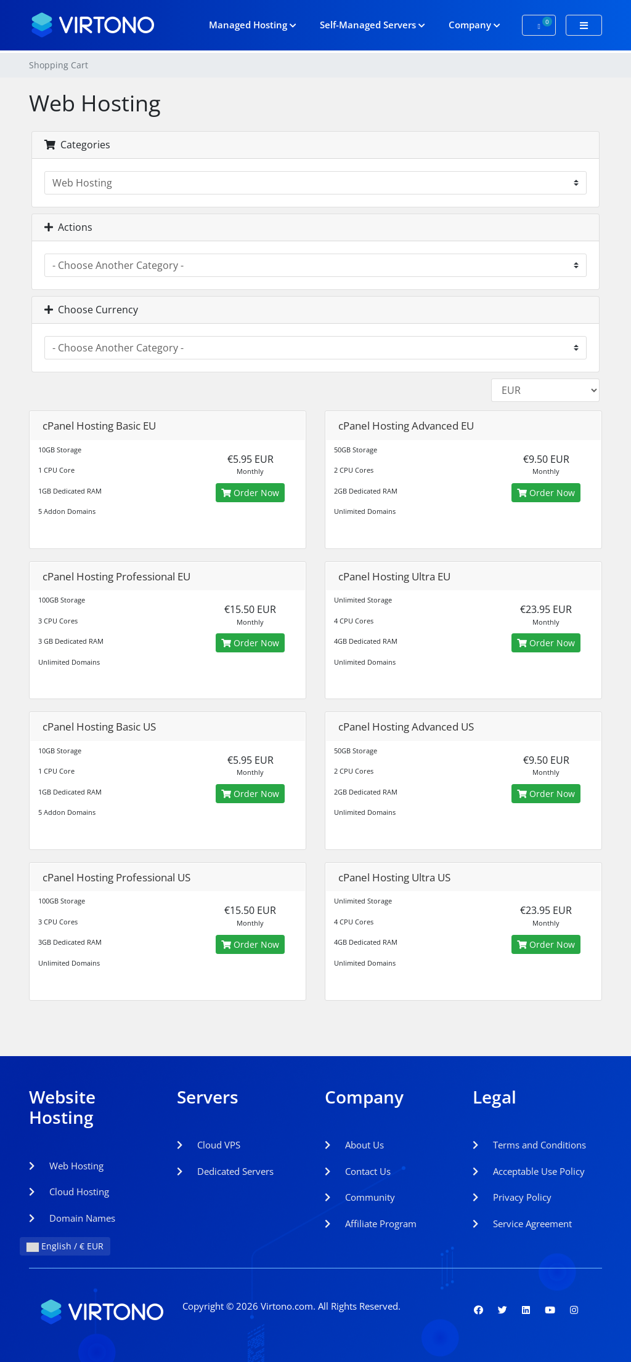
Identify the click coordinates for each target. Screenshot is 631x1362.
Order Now (250, 493)
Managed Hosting (252, 24)
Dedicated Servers (225, 1171)
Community (360, 1197)
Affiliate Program (371, 1223)
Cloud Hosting (69, 1191)
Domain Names (72, 1218)
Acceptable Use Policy (529, 1171)
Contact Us (358, 1171)
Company (474, 24)
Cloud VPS (208, 1145)
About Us (354, 1145)
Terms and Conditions (529, 1145)
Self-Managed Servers (372, 24)
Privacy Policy (512, 1197)
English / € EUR (65, 1246)
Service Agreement (522, 1223)
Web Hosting (66, 1166)
